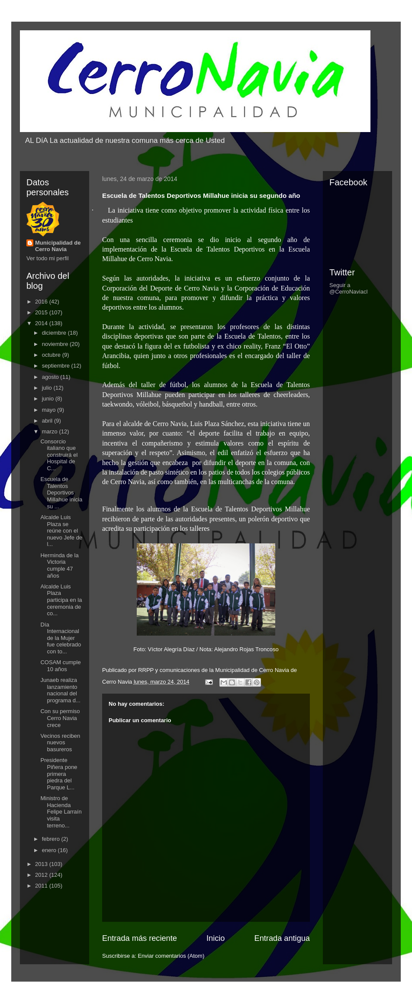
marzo (50, 431)
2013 (42, 864)
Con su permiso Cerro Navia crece (60, 718)
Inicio (215, 938)
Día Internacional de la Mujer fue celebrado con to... (60, 638)
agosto (51, 377)
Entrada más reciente (139, 938)
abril (48, 420)
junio (48, 398)
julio (48, 387)
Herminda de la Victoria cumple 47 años (59, 565)
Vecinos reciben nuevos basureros (60, 743)
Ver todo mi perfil (47, 258)
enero (50, 850)
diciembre (55, 332)
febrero (51, 839)
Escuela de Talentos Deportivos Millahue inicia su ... (61, 492)
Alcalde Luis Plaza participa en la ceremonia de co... (61, 600)
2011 (42, 885)
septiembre (56, 365)
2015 (42, 312)
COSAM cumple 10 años (60, 665)
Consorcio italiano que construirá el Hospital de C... (58, 455)
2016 (42, 301)
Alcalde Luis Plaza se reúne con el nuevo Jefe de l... (61, 530)
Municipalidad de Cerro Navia (57, 245)
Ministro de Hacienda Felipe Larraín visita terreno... (60, 811)
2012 (42, 875)
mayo (49, 410)
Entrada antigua (282, 938)
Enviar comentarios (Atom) (171, 956)
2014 (42, 323)
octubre (52, 355)
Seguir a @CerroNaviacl (348, 288)
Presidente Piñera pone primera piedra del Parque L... (58, 773)
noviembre (56, 344)
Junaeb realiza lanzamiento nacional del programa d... (60, 690)
